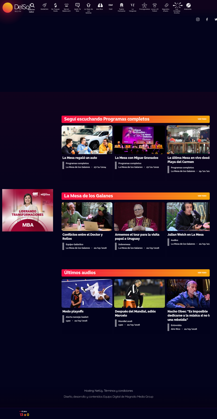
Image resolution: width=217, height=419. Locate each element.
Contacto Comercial (191, 17)
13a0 (114, 9)
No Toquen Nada (55, 10)
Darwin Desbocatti (67, 10)
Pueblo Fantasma (126, 10)
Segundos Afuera (173, 10)
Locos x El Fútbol (162, 10)
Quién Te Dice (79, 10)
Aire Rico (102, 9)
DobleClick (43, 9)
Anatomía (197, 9)
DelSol (22, 6)
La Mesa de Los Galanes (91, 11)
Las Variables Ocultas (185, 11)
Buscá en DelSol (31, 10)
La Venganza (138, 10)
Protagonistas (150, 9)
